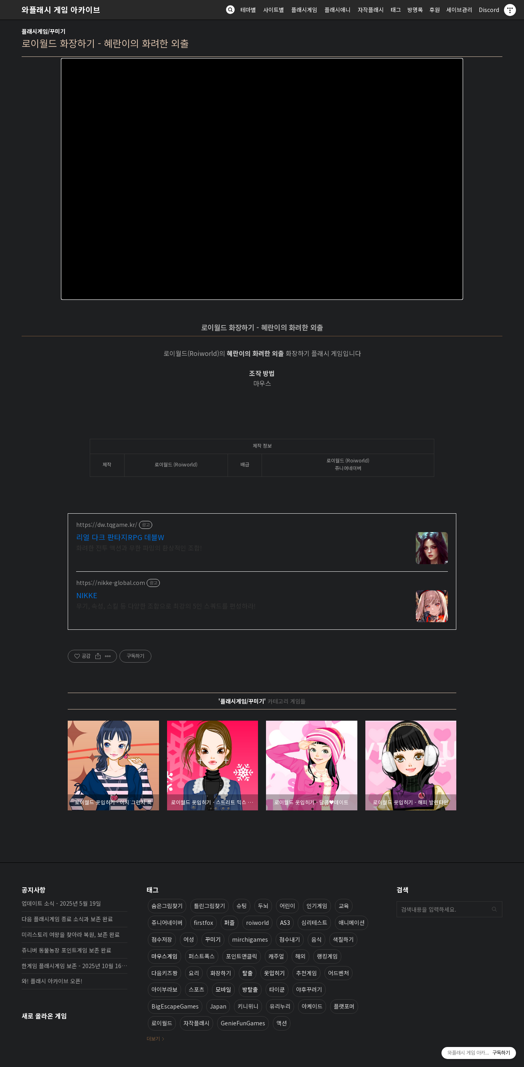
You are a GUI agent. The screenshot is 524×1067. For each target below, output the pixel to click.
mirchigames (250, 939)
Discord (489, 10)
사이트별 (273, 10)
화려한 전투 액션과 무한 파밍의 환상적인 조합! (139, 547)
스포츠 (196, 989)
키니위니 (248, 1006)
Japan (218, 1006)
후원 (434, 10)
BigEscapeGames (175, 1006)
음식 (316, 939)
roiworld (257, 922)
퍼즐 (229, 922)
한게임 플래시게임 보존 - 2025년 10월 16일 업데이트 (74, 966)
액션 (281, 1023)
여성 (188, 939)
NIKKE (86, 595)
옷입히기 (274, 973)
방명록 (415, 10)
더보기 (153, 1038)
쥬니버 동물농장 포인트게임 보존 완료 (66, 950)
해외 (300, 956)
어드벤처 (338, 973)
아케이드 (312, 1006)
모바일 (223, 989)
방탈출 (250, 989)
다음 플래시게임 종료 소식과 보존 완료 (67, 919)
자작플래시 (371, 10)
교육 (344, 906)
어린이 (287, 906)
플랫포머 (344, 1006)
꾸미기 (213, 939)
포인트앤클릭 (241, 956)
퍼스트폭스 (202, 956)
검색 (494, 909)
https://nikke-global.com (110, 582)
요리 (194, 973)
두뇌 (263, 906)
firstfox (203, 922)
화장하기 (220, 973)
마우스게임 (164, 956)
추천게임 (306, 973)
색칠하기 (343, 939)
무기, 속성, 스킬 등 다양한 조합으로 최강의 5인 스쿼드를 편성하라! (166, 605)
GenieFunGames (243, 1023)
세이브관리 (459, 10)
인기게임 (316, 906)
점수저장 (161, 939)
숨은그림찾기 (167, 906)
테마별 (248, 10)
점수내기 (289, 939)
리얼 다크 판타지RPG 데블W (120, 537)
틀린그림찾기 (209, 906)
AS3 (285, 922)
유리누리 (280, 1006)
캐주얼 (276, 956)
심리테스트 (314, 922)
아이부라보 (164, 989)
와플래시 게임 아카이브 (61, 9)
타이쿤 (277, 989)
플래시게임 (304, 10)
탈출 (247, 973)
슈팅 (241, 906)
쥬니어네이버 (167, 922)
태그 (396, 10)
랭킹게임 (327, 956)
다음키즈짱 (164, 973)
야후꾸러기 (309, 989)
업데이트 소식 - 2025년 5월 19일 (61, 903)
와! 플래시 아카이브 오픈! (52, 981)
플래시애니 (337, 10)
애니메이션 (352, 922)
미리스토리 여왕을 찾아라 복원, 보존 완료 (71, 934)
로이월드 (161, 1023)
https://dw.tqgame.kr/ (106, 524)
